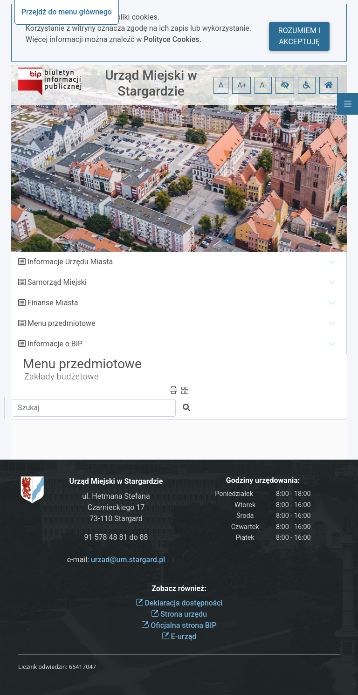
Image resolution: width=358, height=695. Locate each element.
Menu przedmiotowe (62, 323)
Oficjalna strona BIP (178, 625)
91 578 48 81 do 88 (116, 537)
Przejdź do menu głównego (66, 11)
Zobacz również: (179, 588)
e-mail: (116, 559)
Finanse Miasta (53, 302)
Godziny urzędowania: (263, 480)
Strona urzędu (179, 614)
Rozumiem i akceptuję (299, 36)
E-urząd (179, 636)
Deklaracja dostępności (179, 603)
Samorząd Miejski (57, 282)
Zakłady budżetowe (61, 376)
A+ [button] (242, 85)
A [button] (221, 85)
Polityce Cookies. (172, 39)
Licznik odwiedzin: (42, 666)
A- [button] (263, 85)
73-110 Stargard (116, 518)
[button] (284, 85)
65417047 (82, 666)
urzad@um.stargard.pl (128, 559)
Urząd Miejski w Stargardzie (151, 83)
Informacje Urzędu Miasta (70, 261)
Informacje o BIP (55, 343)
